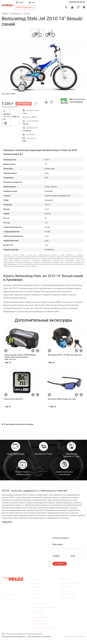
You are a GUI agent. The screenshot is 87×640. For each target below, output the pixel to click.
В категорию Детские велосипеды (18, 424)
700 (14, 406)
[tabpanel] (43, 66)
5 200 (15, 117)
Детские (27, 13)
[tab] (37, 33)
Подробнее (7, 522)
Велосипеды (16, 13)
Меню (19, 2)
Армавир (79, 102)
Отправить (59, 564)
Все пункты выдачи (10, 593)
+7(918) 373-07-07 (77, 2)
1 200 (58, 406)
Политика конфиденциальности (14, 636)
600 (14, 362)
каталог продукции (25, 7)
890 (54, 362)
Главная (5, 13)
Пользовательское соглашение (39, 636)
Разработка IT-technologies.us (74, 636)
